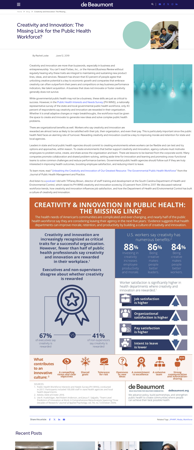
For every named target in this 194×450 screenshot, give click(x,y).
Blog (28, 11)
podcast (50, 181)
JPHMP (172, 419)
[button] (152, 4)
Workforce (187, 419)
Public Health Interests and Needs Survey (80, 102)
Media (179, 419)
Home (19, 11)
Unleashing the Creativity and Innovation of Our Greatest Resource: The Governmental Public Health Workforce (114, 170)
